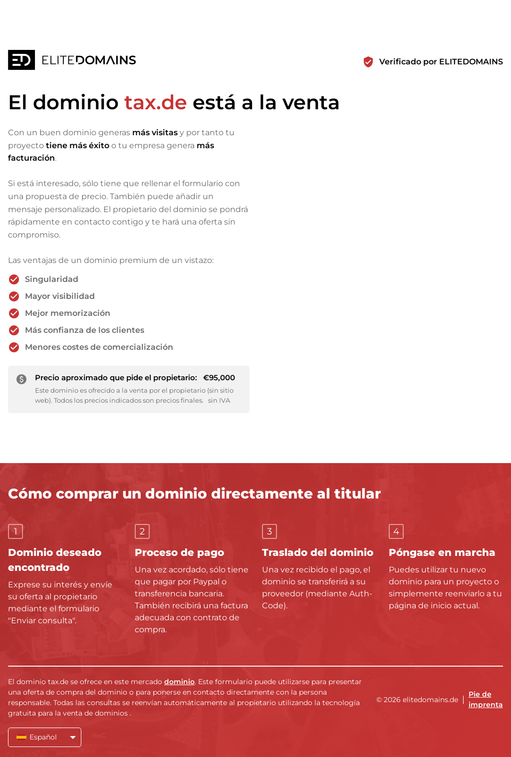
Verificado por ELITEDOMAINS (441, 61)
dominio (179, 681)
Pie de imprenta (486, 699)
